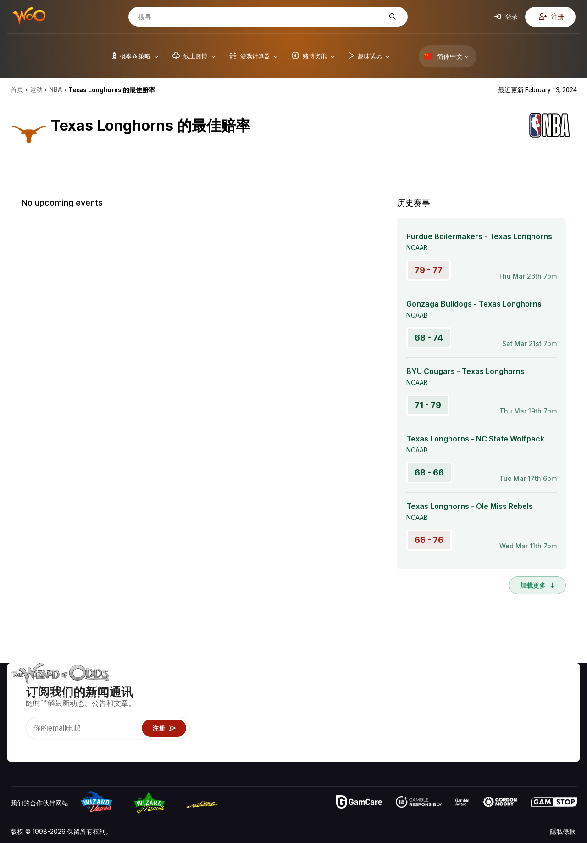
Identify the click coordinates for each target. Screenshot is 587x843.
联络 (518, 701)
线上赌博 (455, 741)
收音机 (521, 741)
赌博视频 (564, 688)
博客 (557, 701)
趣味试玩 (455, 728)
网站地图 (564, 715)
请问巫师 (455, 755)
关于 (518, 688)
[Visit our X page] (38, 743)
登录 (506, 16)
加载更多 (537, 585)
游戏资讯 (455, 715)
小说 (557, 728)
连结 (518, 715)
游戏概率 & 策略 (466, 688)
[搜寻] (261, 17)
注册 (551, 16)
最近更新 (524, 728)
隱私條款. (563, 831)
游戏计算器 (459, 701)
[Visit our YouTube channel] (18, 743)
